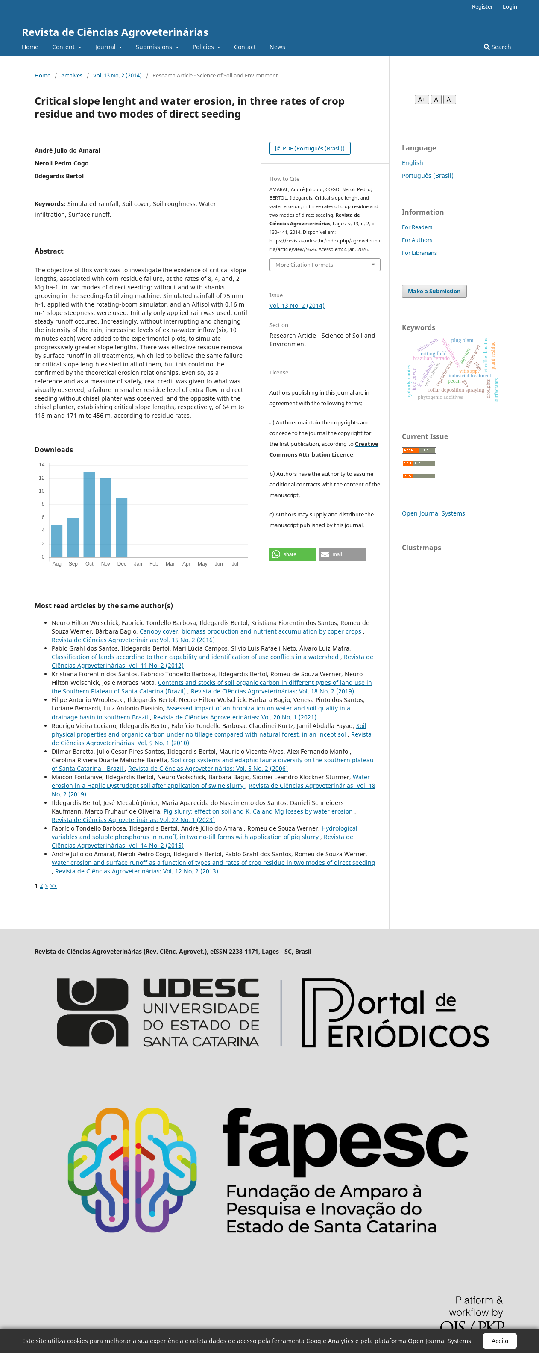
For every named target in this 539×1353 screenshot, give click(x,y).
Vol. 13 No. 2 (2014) (117, 75)
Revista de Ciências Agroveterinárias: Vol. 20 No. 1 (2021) (234, 717)
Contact (245, 47)
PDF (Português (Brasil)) (313, 148)
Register (482, 6)
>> (53, 885)
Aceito (500, 1341)
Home (30, 47)
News (277, 47)
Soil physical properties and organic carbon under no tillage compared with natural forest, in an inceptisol (209, 730)
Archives (71, 75)
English (412, 163)
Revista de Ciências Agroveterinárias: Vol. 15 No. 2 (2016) (133, 640)
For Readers (417, 227)
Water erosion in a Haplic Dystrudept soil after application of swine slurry (211, 781)
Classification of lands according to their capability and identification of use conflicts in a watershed (196, 657)
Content (64, 47)
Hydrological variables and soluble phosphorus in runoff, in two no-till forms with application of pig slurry (204, 832)
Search (497, 47)
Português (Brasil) (428, 175)
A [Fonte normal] (436, 99)
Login (510, 6)
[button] (293, 554)
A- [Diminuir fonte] (450, 99)
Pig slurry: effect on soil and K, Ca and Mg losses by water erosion (259, 811)
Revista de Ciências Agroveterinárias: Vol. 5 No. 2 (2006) (208, 768)
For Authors (417, 240)
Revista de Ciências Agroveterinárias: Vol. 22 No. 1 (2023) (133, 820)
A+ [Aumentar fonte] (422, 99)
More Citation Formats (304, 264)
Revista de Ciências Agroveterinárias (115, 32)
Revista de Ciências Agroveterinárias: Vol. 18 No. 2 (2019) (272, 691)
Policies (204, 47)
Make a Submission (434, 291)
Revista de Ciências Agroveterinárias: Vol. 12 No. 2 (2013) (136, 871)
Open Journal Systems (433, 513)
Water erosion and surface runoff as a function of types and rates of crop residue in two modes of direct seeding (213, 862)
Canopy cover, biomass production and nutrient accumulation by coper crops (251, 631)
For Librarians (419, 252)
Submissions (155, 47)
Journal (106, 47)
